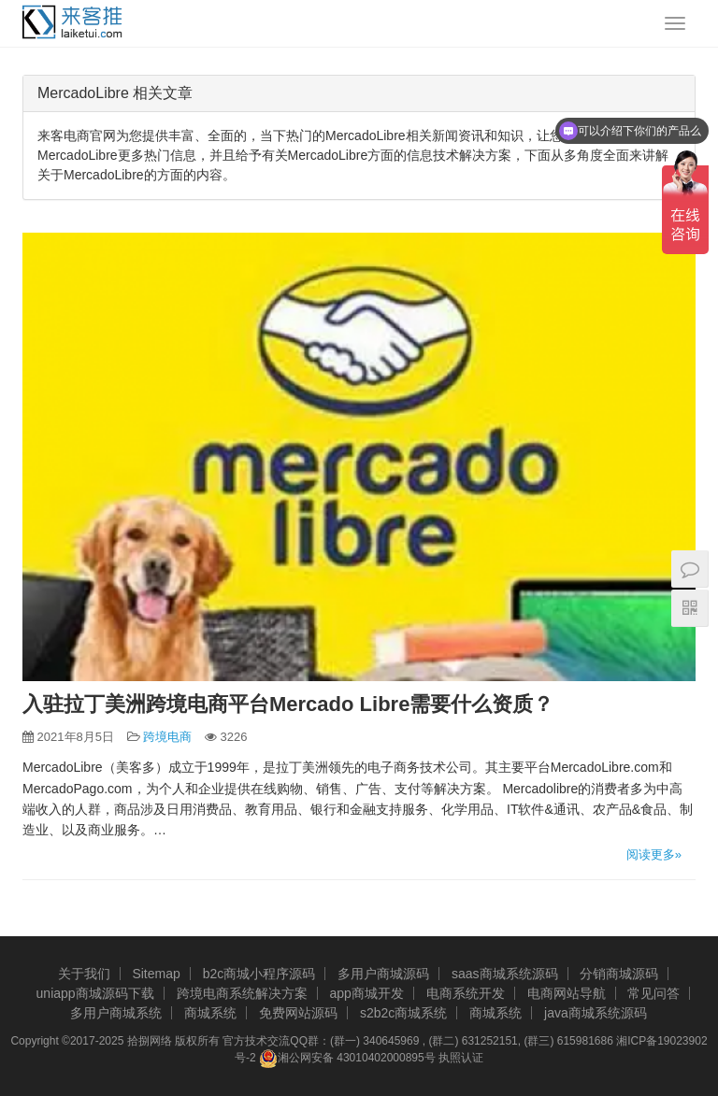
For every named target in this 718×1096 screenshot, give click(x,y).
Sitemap (156, 973)
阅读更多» (654, 854)
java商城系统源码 (595, 1012)
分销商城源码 (619, 973)
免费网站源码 (298, 1012)
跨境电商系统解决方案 (242, 993)
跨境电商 (167, 737)
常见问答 (653, 993)
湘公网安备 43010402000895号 (347, 1058)
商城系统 (210, 1012)
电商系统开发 (465, 993)
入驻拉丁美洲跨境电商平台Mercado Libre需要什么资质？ (287, 704)
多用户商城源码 (383, 973)
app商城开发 (366, 993)
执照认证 (460, 1057)
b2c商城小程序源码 (259, 973)
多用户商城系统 (116, 1012)
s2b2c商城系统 (403, 1012)
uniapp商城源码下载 (95, 993)
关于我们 (84, 973)
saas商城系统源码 (505, 973)
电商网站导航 (566, 993)
